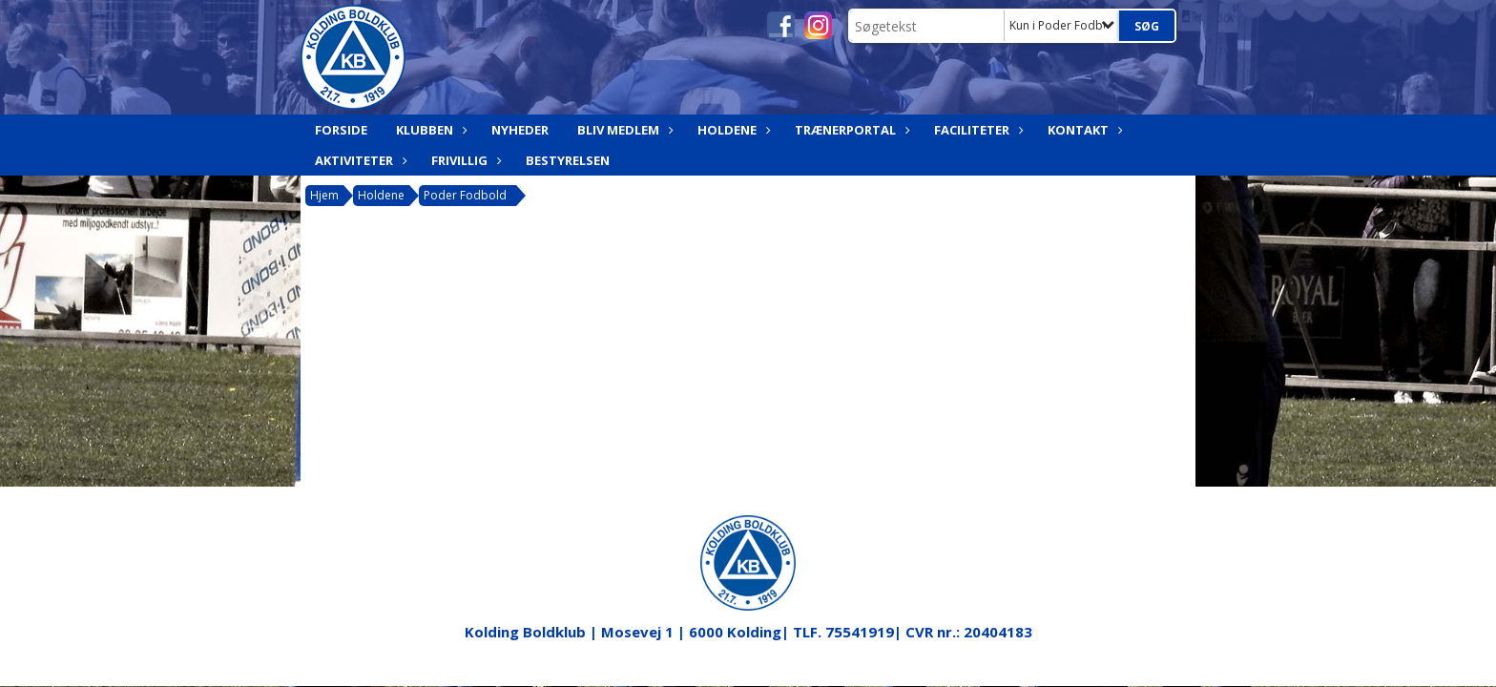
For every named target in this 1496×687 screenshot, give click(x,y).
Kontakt (1083, 129)
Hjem (324, 195)
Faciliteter (976, 129)
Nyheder (520, 129)
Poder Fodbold (465, 195)
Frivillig (464, 160)
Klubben (429, 129)
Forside (341, 129)
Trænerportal (850, 129)
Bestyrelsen (568, 160)
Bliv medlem (623, 129)
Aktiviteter (359, 160)
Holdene (731, 129)
